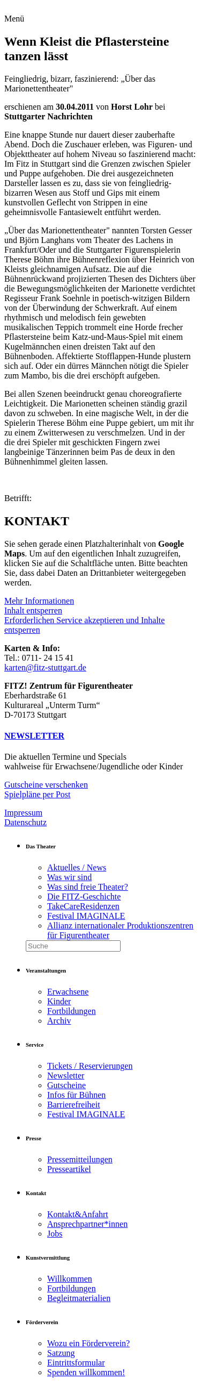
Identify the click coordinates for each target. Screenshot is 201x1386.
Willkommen (69, 1278)
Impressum (23, 812)
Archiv (59, 1020)
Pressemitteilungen (80, 1159)
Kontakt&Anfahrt (77, 1214)
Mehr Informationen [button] (39, 600)
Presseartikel (69, 1169)
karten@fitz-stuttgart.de (45, 667)
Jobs (54, 1233)
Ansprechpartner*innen (87, 1223)
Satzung (61, 1353)
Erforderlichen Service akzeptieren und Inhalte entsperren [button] (84, 625)
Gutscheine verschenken (46, 784)
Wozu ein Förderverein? (88, 1343)
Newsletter (65, 1075)
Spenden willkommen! (86, 1372)
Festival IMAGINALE (86, 915)
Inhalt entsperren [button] (33, 610)
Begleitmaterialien (78, 1298)
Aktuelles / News (76, 867)
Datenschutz (25, 822)
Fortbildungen (71, 1011)
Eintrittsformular (76, 1362)
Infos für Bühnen (76, 1094)
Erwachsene (67, 991)
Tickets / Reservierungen (89, 1065)
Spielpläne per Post (37, 794)
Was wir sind (69, 877)
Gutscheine (66, 1085)
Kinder (59, 1001)
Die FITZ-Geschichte (84, 896)
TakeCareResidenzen (83, 906)
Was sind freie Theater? (87, 886)
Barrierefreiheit (73, 1104)
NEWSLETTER (34, 735)
